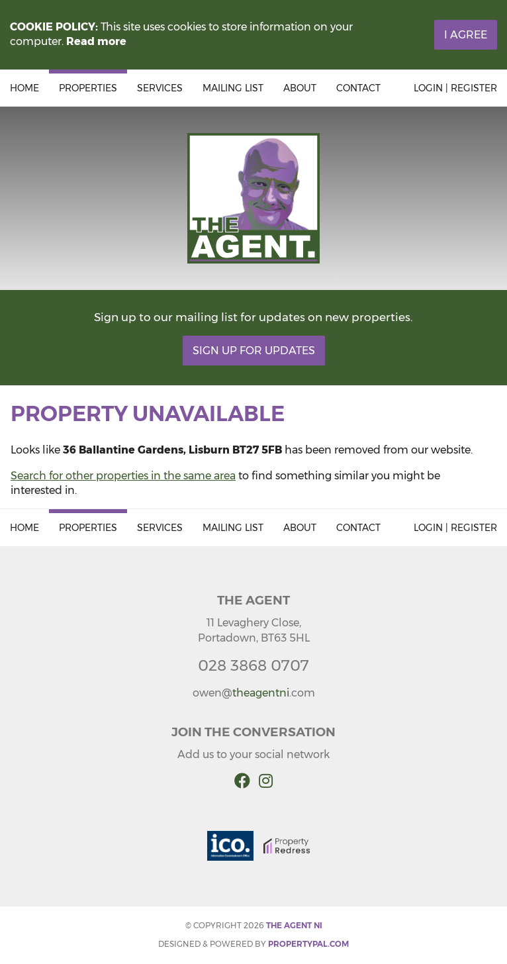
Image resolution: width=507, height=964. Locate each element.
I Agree (465, 34)
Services (160, 88)
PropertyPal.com (308, 944)
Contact (358, 88)
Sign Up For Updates (254, 350)
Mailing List (233, 88)
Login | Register (455, 88)
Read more (96, 41)
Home (24, 88)
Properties (88, 88)
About (299, 88)
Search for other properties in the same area (123, 475)
